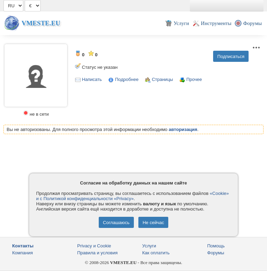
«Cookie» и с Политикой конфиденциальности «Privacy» (132, 196)
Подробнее (126, 79)
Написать (92, 79)
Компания (22, 252)
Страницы (162, 79)
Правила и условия (97, 252)
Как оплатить (156, 252)
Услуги (149, 245)
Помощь (216, 245)
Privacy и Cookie (94, 245)
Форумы (215, 252)
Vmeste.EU (41, 23)
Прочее (194, 79)
